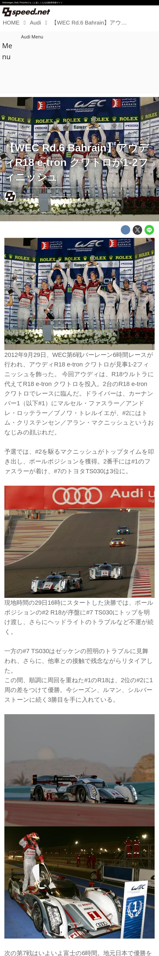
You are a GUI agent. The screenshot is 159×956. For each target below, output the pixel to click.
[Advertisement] (80, 62)
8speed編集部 (26, 194)
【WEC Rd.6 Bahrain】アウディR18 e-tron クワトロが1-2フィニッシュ (76, 162)
